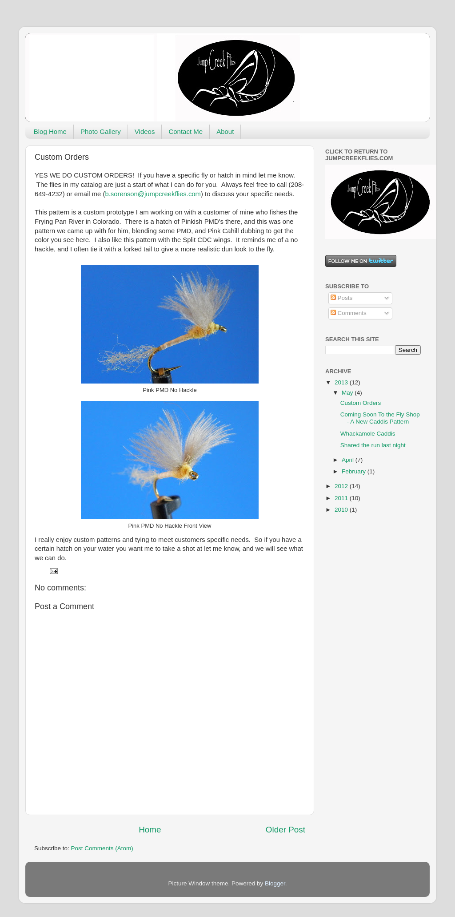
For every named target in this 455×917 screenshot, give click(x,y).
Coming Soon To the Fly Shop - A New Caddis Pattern (380, 418)
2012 (342, 486)
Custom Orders (360, 403)
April (348, 459)
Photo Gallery (100, 131)
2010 (342, 509)
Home (150, 829)
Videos (145, 131)
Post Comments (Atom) (102, 848)
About (225, 131)
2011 (342, 498)
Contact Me (185, 131)
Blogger (275, 883)
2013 (342, 382)
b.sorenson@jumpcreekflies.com (153, 194)
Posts (342, 298)
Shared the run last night (373, 445)
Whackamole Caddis (367, 433)
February (354, 471)
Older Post (285, 829)
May (348, 392)
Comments (349, 313)
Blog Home (50, 131)
